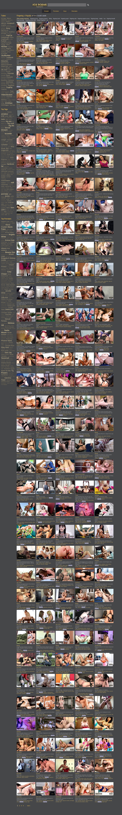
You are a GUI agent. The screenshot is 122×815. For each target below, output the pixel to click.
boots (29, 329)
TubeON (4, 89)
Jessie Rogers (4, 294)
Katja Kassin (9, 302)
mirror (63, 499)
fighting (69, 437)
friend (8, 159)
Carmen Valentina (10, 263)
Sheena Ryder (5, 366)
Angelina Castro (5, 238)
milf (12, 183)
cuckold (3, 141)
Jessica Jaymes (10, 293)
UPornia (11, 93)
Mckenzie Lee (10, 321)
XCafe (9, 99)
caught (24, 284)
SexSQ (3, 84)
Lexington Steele (6, 312)
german (8, 161)
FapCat (9, 35)
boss (24, 85)
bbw (7, 119)
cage (63, 692)
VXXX (8, 98)
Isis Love (3, 286)
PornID (3, 75)
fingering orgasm (43, 18)
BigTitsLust (4, 30)
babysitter (106, 281)
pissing (7, 192)
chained (81, 85)
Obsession (3, 337)
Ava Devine (10, 250)
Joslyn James (8, 296)
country (103, 416)
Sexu (7, 84)
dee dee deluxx (81, 801)
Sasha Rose (10, 356)
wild (9, 214)
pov (10, 194)
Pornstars (56, 11)
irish (43, 522)
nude (11, 187)
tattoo (8, 208)
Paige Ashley (10, 337)
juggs (5, 172)
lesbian (3, 176)
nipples (7, 187)
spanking (7, 204)
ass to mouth (67, 106)
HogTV (8, 48)
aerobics (60, 281)
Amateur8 (10, 23)
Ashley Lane (7, 246)
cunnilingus (11, 144)
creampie (10, 140)
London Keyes (9, 316)
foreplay (104, 132)
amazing (80, 197)
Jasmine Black (10, 286)
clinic (67, 348)
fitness (63, 219)
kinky (8, 172)
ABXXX (3, 23)
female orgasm (62, 84)
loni (56, 566)
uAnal (2, 92)
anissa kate (80, 303)
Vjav (14, 96)
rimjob (11, 198)
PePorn (3, 71)
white (2, 214)
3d (103, 521)
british (2, 133)
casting (3, 135)
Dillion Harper (4, 278)
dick (7, 148)
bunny (98, 715)
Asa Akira (9, 244)
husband (9, 169)
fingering (4, 159)
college (8, 136)
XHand (13, 99)
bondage (10, 130)
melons (8, 182)
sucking (3, 208)
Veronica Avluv (5, 381)
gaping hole (101, 152)
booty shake (8, 131)
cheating (7, 135)
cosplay (26, 736)
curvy (5, 146)
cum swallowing (9, 143)
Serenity (3, 361)
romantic (3, 199)
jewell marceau (105, 174)
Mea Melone (4, 323)
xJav (2, 101)
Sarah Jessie (5, 354)
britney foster (29, 800)
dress (87, 801)
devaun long (80, 694)
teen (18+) (100, 219)
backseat (84, 542)
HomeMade (4, 50)
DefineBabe (4, 32)
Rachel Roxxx (4, 342)
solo (2, 204)
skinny (3, 202)
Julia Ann (4, 298)
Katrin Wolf (3, 304)
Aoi (9, 242)
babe (3, 119)
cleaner (45, 327)
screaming (3, 200)
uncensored (10, 211)
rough (7, 199)
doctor (64, 350)
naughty (3, 187)
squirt (11, 204)
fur (66, 39)
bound (43, 41)
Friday (10, 281)
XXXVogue (5, 105)
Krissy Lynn (11, 305)
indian (13, 169)
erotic (43, 106)
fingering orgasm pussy (84, 18)
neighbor (49, 261)
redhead (3, 198)
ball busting (106, 196)
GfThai (9, 41)
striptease (10, 205)
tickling (103, 240)
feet (8, 156)
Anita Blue (4, 242)
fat (6, 156)
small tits (11, 202)
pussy (7, 196)
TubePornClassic (5, 91)
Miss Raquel (8, 325)
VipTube (3, 96)
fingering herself (111, 18)
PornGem (4, 73)
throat (7, 210)
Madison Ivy (4, 317)
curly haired (85, 108)
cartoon (104, 522)
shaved (9, 201)
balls (32, 565)
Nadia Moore (5, 331)
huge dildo (28, 757)
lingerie (3, 177)
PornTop (3, 78)
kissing (12, 172)
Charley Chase (4, 268)
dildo (10, 148)
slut (6, 202)
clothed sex (52, 175)
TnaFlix (9, 87)
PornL (8, 75)
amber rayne (61, 436)
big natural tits (4, 125)
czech (96, 132)
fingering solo (73, 18)
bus (105, 18)
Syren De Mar (6, 371)
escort (57, 84)
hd (2, 166)
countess (29, 391)
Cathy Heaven (4, 265)
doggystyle (5, 150)
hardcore (10, 164)
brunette (8, 134)
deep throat (43, 63)
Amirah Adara (9, 232)
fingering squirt (65, 18)
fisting (50, 18)
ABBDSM (4, 20)
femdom (7, 157)
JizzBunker (6, 55)
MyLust (3, 68)
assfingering (100, 85)
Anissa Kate (10, 240)
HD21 (8, 44)
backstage (26, 455)
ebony (13, 151)
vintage (3, 213)
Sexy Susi (8, 361)
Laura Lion (9, 309)
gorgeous (58, 372)
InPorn (9, 52)
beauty (3, 121)
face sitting (3, 154)
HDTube (10, 47)
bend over (32, 283)
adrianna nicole (26, 327)
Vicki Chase (10, 383)
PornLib (3, 77)
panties (10, 190)
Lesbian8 (9, 57)
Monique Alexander (6, 328)
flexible (37, 282)
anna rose (60, 370)
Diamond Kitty (9, 277)
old (5, 189)
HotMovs (11, 50)
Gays (64, 11)
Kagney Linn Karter (7, 299)
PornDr (8, 71)
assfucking (9, 117)
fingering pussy (34, 18)
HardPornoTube (6, 43)
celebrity (96, 458)
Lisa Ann (8, 314)
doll (23, 108)
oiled (2, 189)
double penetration (6, 151)
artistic (47, 40)
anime (106, 521)
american (11, 114)
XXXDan (8, 103)
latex (92, 171)
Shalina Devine (6, 363)
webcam (7, 213)
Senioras (11, 80)
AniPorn (9, 25)
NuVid (8, 68)
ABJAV (3, 21)
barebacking (104, 259)
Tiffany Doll (4, 376)
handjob (3, 164)
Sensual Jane (9, 359)
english (31, 85)
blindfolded (49, 127)
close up (3, 136)
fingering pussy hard (30, 20)
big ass (9, 121)
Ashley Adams (5, 245)
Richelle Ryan (9, 345)
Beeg (8, 28)
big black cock (67, 543)
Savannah (5, 358)
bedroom (58, 326)
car (47, 20)
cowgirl (3, 140)
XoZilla (9, 101)
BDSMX (3, 28)
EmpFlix (3, 35)
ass (10, 116)
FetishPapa (5, 37)
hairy (13, 162)
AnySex (3, 26)
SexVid (12, 84)
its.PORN (4, 53)
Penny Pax (9, 339)
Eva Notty (10, 280)
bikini (108, 691)
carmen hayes (108, 777)
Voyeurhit (3, 98)
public (2, 196)
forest (44, 348)
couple (13, 138)
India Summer (10, 285)
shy (37, 608)
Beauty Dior (10, 252)
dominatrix (19, 129)
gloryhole (104, 736)
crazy (108, 85)
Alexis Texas (9, 229)
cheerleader (50, 627)
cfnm (28, 692)
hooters (10, 168)
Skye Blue (7, 367)
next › (28, 805)
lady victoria (47, 651)
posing (68, 305)
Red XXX (7, 344)
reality (12, 196)
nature (13, 186)
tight (11, 210)
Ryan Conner (9, 349)
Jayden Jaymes (8, 289)
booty (2, 131)
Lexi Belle (8, 311)
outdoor (6, 190)
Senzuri (3, 82)
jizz (2, 172)
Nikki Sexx (3, 336)
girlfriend (3, 162)
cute (9, 146)
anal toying (60, 106)
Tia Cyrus (10, 374)
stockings (4, 206)
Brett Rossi (8, 256)
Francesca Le (4, 281)
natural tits (8, 186)
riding (8, 198)
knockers (3, 174)
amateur (4, 114)
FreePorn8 (5, 39)
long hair (8, 177)
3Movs (9, 18)
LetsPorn (8, 59)
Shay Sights (8, 364)
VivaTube (9, 96)
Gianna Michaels (5, 283)
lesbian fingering (41, 20)
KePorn (3, 57)
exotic (46, 106)
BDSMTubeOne (10, 26)
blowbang (80, 478)
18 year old (4, 112)
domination (12, 150)
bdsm (10, 119)
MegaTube (4, 66)
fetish (12, 157)
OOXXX (10, 70)
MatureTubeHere (6, 64)
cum (7, 141)
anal (2, 116)
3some (9, 112)
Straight (46, 11)
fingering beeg (94, 18)
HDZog (3, 48)
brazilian (31, 41)
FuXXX (3, 41)
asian (6, 116)
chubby (12, 135)
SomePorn (4, 85)
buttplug (57, 107)
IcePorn (3, 52)
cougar (9, 138)
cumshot (4, 145)
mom (2, 186)
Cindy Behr (4, 272)
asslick (99, 281)
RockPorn (4, 80)
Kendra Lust (10, 304)
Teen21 (3, 87)
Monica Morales (9, 327)
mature (3, 183)
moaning (11, 184)
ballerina (81, 238)
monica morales (43, 693)
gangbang (3, 161)
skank (102, 40)
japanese (10, 171)
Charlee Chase (10, 266)
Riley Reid (5, 347)
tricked (22, 174)
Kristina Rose (4, 307)
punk (108, 350)
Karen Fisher (4, 301)
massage (3, 179)
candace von (68, 715)
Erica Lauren (4, 280)
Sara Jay (8, 353)
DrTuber (3, 33)
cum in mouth (81, 394)
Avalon (3, 252)
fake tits (13, 154)
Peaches (3, 339)
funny (12, 159)
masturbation (5, 180)
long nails (88, 436)
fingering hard (56, 18)
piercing (3, 192)
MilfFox (11, 66)
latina (8, 174)
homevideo (4, 168)
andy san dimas (81, 693)
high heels (6, 166)
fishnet (104, 458)
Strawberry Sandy (9, 368)
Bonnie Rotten (4, 254)
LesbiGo (3, 59)
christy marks (87, 85)
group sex (9, 162)
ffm (47, 63)
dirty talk (25, 566)
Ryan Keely (5, 350)
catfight (57, 437)
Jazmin (3, 291)
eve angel (45, 715)
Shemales (74, 11)
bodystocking (108, 326)
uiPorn (7, 93)
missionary (4, 184)
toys (5, 211)
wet (11, 213)
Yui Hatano (4, 384)
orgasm (11, 189)
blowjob (4, 130)
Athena (3, 248)
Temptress (4, 375)
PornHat (11, 73)
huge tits (3, 169)
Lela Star (3, 311)
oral (7, 189)
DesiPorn (12, 32)
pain (100, 240)
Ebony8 (9, 33)
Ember (11, 279)
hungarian (101, 478)
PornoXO (9, 77)
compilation (4, 138)
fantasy (3, 156)
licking (8, 176)
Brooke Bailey (5, 261)
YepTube (12, 105)
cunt (2, 146)
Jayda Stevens (5, 287)
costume (21, 543)
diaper (48, 735)
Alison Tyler (4, 231)
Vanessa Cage (10, 380)
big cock (10, 123)
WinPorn (4, 100)
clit (83, 239)
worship (105, 219)
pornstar (4, 194)
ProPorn (8, 78)
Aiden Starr (8, 223)
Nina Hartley (10, 336)
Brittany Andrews (11, 260)
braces (64, 544)
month (39, 16)
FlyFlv (12, 37)
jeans (108, 132)
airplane (99, 564)
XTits (2, 103)
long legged (43, 672)
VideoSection (6, 95)
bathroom (97, 197)
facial (8, 154)
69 (78, 238)
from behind (58, 152)
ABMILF (8, 21)
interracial (4, 171)
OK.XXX (4, 70)
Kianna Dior (4, 305)
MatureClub (5, 63)
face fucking (10, 153)
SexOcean (9, 82)
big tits (11, 126)
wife (6, 214)
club (91, 629)
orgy (2, 190)
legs (12, 174)
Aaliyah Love (5, 221)
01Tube (3, 18)
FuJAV (11, 39)
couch (37, 628)
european (3, 153)
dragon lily (77, 780)
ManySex (4, 61)
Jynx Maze (11, 297)
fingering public (20, 20)
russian (11, 199)
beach (22, 522)
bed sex (68, 174)
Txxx (11, 91)
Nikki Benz (10, 334)
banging (27, 283)
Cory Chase (6, 273)
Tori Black (9, 376)
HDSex (4, 46)
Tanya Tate (10, 373)
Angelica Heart (10, 237)
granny (108, 305)
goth (105, 350)
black (2, 128)
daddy (100, 18)
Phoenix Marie (6, 341)
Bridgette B (5, 258)
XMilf (5, 101)
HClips (3, 44)
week (44, 16)
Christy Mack (10, 269)
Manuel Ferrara (5, 320)
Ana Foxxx (4, 234)
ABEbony (10, 20)
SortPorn (11, 85)
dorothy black (39, 715)
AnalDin (3, 25)
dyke (110, 304)
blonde (7, 128)
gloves (37, 479)
